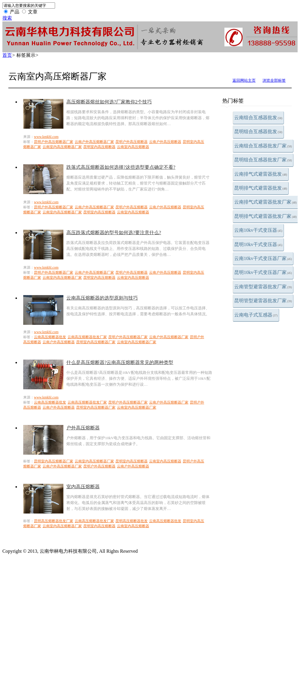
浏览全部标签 (274, 80)
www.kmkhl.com (46, 137)
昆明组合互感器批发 (258, 131)
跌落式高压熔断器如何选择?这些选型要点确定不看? (120, 167)
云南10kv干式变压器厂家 (263, 258)
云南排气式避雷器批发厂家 (265, 201)
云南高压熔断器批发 (50, 337)
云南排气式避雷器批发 (260, 174)
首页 (7, 55)
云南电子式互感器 (256, 314)
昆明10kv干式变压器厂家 (263, 272)
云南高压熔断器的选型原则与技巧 (102, 297)
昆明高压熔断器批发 (131, 521)
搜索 (7, 18)
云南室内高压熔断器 (133, 147)
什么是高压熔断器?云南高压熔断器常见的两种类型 (119, 362)
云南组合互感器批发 (258, 117)
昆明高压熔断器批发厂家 (53, 521)
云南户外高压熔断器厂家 (94, 142)
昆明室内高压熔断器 (99, 147)
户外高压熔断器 (83, 427)
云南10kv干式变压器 (258, 230)
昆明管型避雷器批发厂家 (263, 300)
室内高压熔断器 (83, 486)
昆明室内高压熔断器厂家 (95, 342)
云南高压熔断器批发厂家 (87, 337)
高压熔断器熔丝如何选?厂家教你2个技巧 (109, 101)
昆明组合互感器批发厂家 (263, 159)
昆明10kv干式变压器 (258, 244)
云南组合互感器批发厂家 (263, 145)
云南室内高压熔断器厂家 (62, 147)
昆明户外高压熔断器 (131, 142)
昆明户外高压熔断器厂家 (53, 142)
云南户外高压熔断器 (165, 142)
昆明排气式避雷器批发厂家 (265, 216)
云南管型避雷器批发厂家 (263, 286)
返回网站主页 (244, 80)
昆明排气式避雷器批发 (260, 187)
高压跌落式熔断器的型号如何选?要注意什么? (113, 232)
